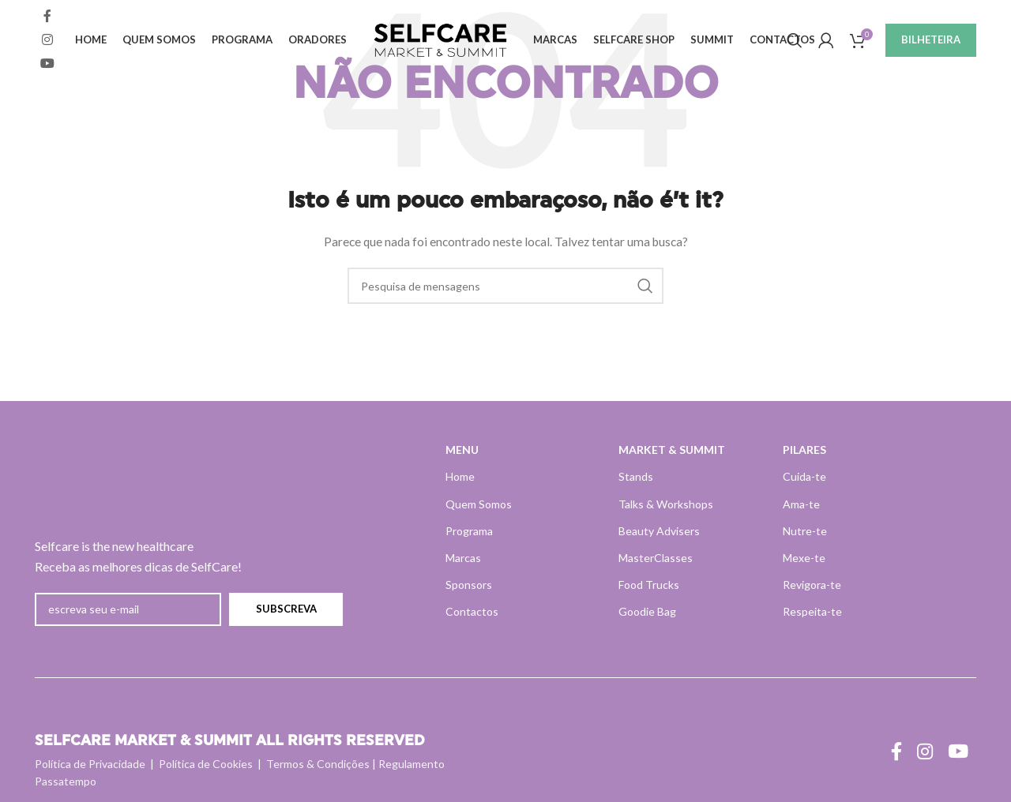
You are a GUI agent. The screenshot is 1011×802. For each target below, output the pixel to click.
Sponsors (468, 584)
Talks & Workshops (665, 504)
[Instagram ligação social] (47, 41)
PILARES (804, 449)
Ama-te (801, 504)
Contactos (471, 611)
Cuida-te (804, 476)
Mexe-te (804, 557)
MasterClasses (655, 557)
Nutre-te (805, 531)
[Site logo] (442, 40)
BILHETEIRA (930, 41)
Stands (635, 476)
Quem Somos (478, 504)
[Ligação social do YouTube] (47, 65)
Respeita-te (812, 611)
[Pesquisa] (794, 42)
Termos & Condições (318, 763)
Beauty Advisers (659, 531)
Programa (469, 531)
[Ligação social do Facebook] (47, 17)
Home (460, 476)
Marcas (463, 557)
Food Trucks (648, 584)
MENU (462, 449)
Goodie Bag (647, 611)
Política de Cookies (206, 763)
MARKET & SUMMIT (671, 449)
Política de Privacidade (90, 763)
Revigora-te (812, 584)
